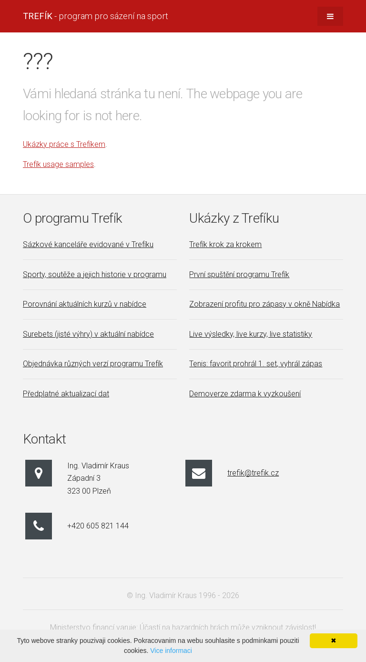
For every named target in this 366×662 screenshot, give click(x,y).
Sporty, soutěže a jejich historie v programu (94, 274)
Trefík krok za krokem (225, 244)
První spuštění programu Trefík (239, 274)
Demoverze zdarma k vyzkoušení (245, 393)
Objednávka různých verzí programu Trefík (93, 363)
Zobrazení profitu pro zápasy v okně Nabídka (264, 304)
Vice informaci (171, 650)
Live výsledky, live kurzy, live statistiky (250, 334)
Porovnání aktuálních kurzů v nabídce (84, 304)
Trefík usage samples (58, 164)
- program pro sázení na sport (95, 16)
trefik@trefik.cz (253, 472)
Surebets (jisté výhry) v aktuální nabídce (88, 334)
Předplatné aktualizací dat (66, 393)
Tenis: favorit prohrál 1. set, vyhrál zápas (255, 363)
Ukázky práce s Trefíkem (64, 144)
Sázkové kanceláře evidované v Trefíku (88, 244)
